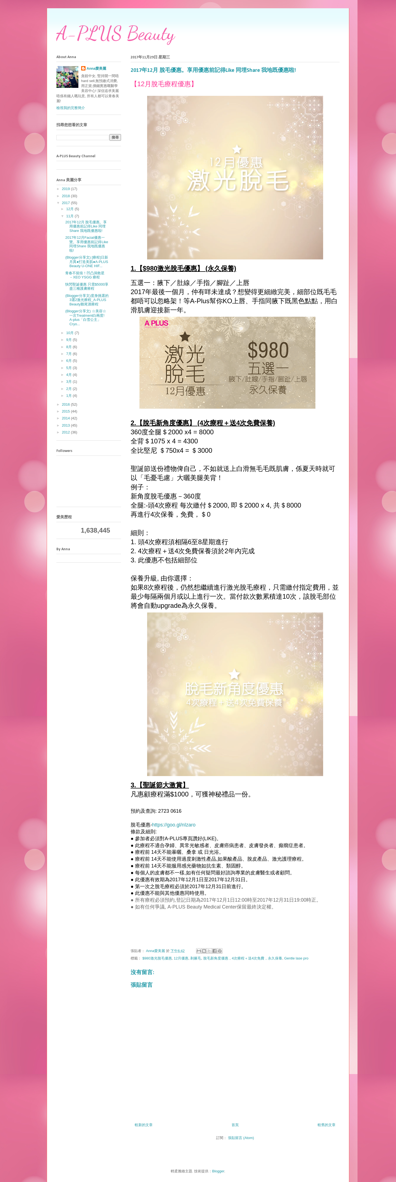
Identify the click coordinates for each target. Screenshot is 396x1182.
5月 (69, 368)
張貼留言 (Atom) (241, 1138)
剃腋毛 (195, 958)
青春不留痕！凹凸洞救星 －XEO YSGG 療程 (85, 275)
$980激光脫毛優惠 (157, 958)
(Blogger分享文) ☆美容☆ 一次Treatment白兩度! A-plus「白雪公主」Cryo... (85, 317)
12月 (70, 209)
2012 (66, 432)
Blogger (218, 1171)
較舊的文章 (327, 1125)
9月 (69, 340)
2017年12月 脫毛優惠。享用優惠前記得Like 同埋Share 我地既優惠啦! (86, 226)
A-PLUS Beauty (115, 33)
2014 (66, 418)
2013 (66, 425)
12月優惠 (181, 958)
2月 (69, 389)
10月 (70, 333)
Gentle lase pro (296, 958)
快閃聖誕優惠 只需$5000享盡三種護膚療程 (86, 286)
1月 (69, 396)
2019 (66, 189)
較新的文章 (144, 1125)
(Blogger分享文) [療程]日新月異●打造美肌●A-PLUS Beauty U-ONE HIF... (86, 261)
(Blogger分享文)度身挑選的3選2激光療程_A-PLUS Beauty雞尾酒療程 (86, 300)
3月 (69, 381)
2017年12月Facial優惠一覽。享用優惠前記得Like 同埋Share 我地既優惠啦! (86, 244)
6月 (69, 361)
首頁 (235, 1125)
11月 (70, 216)
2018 (66, 196)
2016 (66, 404)
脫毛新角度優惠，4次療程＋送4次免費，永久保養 (242, 958)
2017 (66, 203)
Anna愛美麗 (96, 68)
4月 (69, 375)
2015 (66, 411)
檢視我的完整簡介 (70, 108)
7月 (69, 354)
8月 (69, 347)
